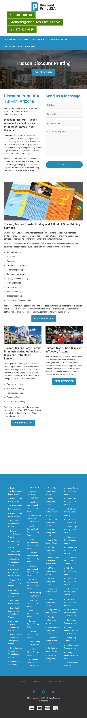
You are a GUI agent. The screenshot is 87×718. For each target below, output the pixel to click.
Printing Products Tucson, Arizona (14, 534)
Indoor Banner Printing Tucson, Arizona (70, 540)
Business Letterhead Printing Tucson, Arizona (15, 491)
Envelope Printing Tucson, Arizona (51, 582)
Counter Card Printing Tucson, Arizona (70, 582)
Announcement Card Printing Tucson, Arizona (52, 561)
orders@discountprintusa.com (35, 22)
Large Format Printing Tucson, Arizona (14, 524)
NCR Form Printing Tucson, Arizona (51, 571)
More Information (43, 318)
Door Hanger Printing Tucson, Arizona (51, 533)
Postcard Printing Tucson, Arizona (33, 634)
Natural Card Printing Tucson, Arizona (51, 592)
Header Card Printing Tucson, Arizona (51, 502)
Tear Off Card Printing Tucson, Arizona (52, 491)
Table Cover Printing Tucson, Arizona (70, 571)
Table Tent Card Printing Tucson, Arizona (71, 592)
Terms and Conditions (57, 682)
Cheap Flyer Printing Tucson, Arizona (14, 562)
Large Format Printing (35, 39)
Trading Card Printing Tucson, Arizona (51, 522)
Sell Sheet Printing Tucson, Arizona (33, 614)
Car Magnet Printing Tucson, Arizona (51, 658)
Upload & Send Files (26, 46)
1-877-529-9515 (22, 29)
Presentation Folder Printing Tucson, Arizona (33, 663)
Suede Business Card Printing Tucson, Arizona (34, 519)
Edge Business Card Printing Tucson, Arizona (33, 495)
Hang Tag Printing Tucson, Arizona (33, 652)
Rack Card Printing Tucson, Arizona (51, 512)
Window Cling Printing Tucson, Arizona (70, 502)
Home (23, 682)
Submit (64, 165)
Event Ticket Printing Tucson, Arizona (33, 603)
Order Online (21, 15)
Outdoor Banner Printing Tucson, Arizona (71, 491)
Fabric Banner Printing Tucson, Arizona (70, 512)
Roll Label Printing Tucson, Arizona (51, 550)
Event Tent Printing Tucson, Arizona (70, 602)
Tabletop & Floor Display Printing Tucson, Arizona (71, 613)
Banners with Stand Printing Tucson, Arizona (70, 561)
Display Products (13, 40)
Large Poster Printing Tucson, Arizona (51, 641)
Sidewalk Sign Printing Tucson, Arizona (70, 550)
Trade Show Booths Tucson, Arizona (14, 544)
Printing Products (60, 39)
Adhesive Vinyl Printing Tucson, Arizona (52, 630)
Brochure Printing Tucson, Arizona (14, 593)
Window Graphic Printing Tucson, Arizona (71, 530)
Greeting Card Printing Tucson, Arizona (52, 602)
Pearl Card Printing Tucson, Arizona (51, 620)
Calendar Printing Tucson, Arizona (33, 624)
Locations (10, 46)
